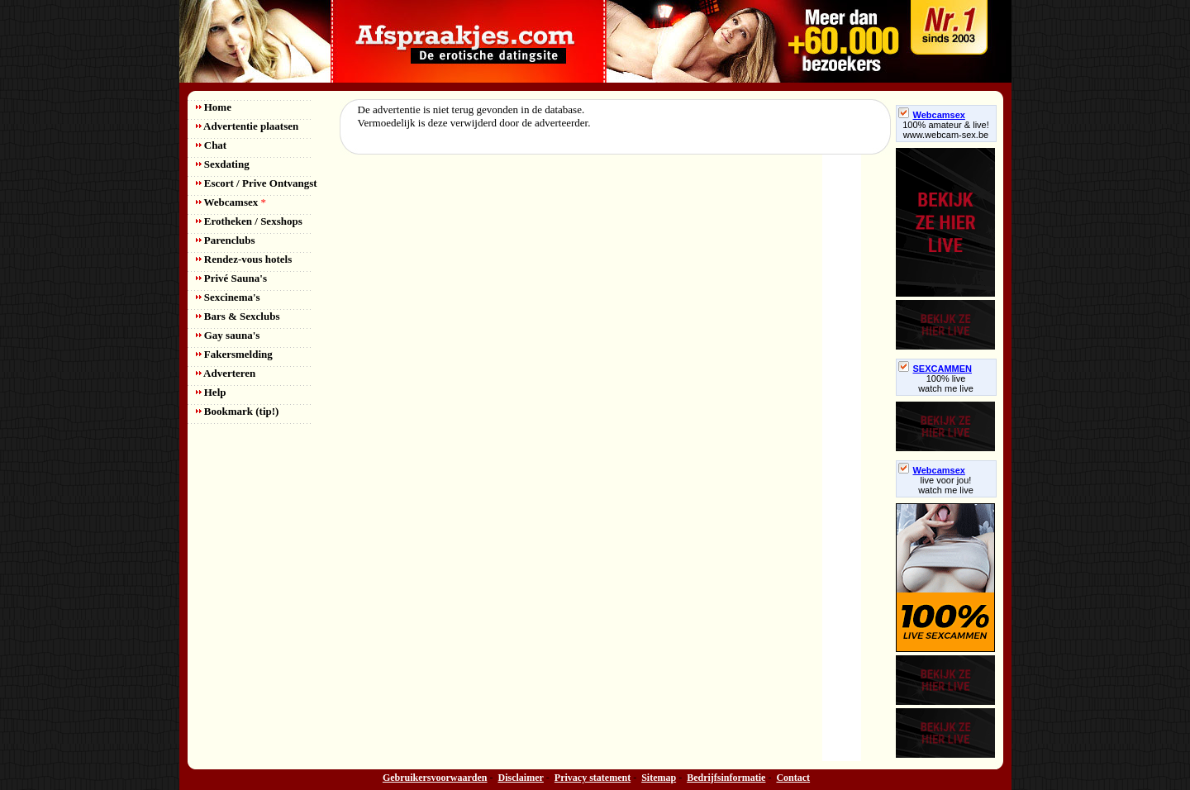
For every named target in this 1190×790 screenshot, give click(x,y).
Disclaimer (521, 777)
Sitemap (658, 777)
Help (211, 392)
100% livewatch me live (945, 383)
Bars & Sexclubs (238, 316)
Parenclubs (225, 240)
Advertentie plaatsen (247, 126)
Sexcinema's (228, 297)
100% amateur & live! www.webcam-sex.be (945, 130)
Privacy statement (593, 777)
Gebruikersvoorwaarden (435, 777)
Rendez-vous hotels (244, 259)
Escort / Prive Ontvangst (256, 183)
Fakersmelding (234, 354)
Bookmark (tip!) (237, 411)
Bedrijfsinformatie (726, 777)
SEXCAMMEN (935, 369)
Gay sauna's (228, 335)
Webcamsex (231, 202)
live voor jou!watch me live (945, 485)
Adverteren (226, 373)
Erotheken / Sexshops (249, 221)
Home (213, 107)
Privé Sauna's (231, 278)
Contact (793, 777)
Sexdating (223, 164)
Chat (211, 145)
